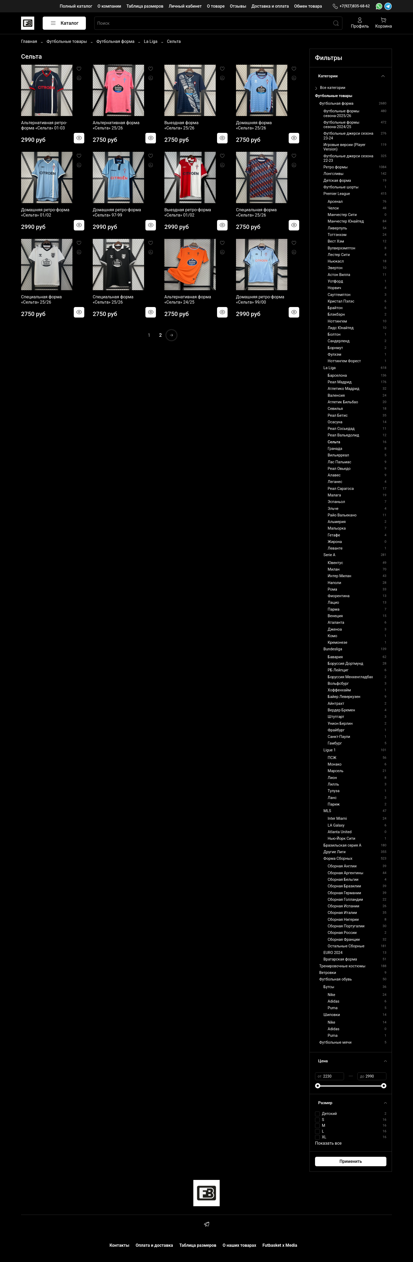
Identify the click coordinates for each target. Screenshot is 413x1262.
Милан (334, 569)
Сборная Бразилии (344, 886)
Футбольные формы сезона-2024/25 (341, 124)
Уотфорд (335, 281)
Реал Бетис (338, 415)
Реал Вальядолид (343, 435)
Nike (331, 995)
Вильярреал (338, 455)
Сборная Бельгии (343, 879)
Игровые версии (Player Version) (344, 147)
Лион (332, 778)
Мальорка (337, 528)
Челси (333, 208)
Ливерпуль (337, 228)
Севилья (335, 408)
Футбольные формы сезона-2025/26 (341, 113)
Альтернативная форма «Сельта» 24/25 (187, 299)
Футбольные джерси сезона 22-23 (348, 158)
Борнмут (335, 348)
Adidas (333, 1001)
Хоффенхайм (339, 690)
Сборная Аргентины (345, 873)
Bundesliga (332, 649)
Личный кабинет (185, 6)
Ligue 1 (329, 750)
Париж (334, 804)
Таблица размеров (144, 6)
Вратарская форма (340, 959)
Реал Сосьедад (341, 428)
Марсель (335, 771)
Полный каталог (76, 6)
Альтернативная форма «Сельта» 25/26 (116, 125)
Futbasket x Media (280, 1245)
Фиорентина (339, 596)
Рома (332, 589)
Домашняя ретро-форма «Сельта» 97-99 (117, 212)
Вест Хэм (336, 241)
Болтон (334, 334)
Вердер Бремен (341, 710)
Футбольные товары (67, 41)
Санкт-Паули (339, 737)
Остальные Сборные (346, 946)
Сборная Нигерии (343, 919)
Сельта (334, 442)
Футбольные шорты (340, 187)
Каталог (64, 23)
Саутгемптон (339, 295)
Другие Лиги (334, 852)
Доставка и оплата (270, 6)
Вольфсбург (338, 683)
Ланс (332, 798)
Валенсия (336, 395)
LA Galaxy (336, 825)
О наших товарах (239, 1245)
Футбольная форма (115, 41)
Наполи (334, 583)
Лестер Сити (339, 255)
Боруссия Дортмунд (345, 663)
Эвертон (335, 268)
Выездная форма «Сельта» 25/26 (181, 125)
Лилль (333, 784)
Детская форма (337, 180)
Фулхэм (334, 354)
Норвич (334, 288)
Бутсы (328, 987)
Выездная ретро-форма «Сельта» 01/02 (187, 212)
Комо (332, 636)
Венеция (335, 616)
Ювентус (335, 563)
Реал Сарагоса (341, 488)
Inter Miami (337, 818)
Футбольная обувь (335, 979)
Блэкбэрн (336, 314)
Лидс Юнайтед (340, 328)
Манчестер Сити (342, 215)
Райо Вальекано (342, 515)
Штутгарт (336, 717)
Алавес (334, 475)
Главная (29, 41)
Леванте (335, 548)
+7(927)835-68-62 (351, 6)
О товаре (216, 6)
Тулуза (334, 791)
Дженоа (335, 629)
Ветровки (327, 973)
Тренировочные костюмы (342, 966)
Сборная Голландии (345, 899)
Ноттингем (337, 321)
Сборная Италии (342, 913)
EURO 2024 (332, 953)
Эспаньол (336, 502)
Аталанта (336, 622)
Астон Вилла (339, 275)
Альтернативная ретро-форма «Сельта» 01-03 (44, 125)
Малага (334, 495)
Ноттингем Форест (344, 361)
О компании (109, 6)
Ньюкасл (336, 261)
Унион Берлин (340, 723)
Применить (351, 1161)
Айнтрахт (336, 703)
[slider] (318, 1086)
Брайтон (335, 308)
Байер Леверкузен (344, 697)
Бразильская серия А (342, 845)
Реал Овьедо (339, 468)
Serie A (329, 555)
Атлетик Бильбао (343, 402)
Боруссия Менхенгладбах (350, 677)
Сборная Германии (344, 893)
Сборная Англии (342, 866)
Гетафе (334, 535)
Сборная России (342, 933)
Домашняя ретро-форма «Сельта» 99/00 (260, 299)
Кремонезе (337, 642)
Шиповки (331, 1015)
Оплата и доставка (154, 1245)
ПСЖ (332, 758)
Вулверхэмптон (341, 248)
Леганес (335, 482)
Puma (332, 1008)
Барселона (337, 375)
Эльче (333, 508)
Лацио (333, 602)
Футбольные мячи (335, 1042)
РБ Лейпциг (338, 670)
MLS (327, 811)
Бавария (335, 657)
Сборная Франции (344, 939)
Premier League (336, 194)
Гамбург (335, 743)
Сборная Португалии (346, 926)
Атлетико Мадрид (343, 388)
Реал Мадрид (339, 382)
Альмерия (337, 522)
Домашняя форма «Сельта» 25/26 (254, 125)
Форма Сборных (337, 858)
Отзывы (238, 6)
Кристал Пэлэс (341, 301)
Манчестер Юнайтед (346, 221)
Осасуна (335, 422)
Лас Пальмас (339, 462)
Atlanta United (340, 832)
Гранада (335, 448)
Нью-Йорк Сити (341, 838)
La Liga (150, 41)
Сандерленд (339, 341)
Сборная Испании (343, 906)
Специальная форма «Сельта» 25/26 (256, 212)
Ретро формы (335, 167)
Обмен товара (308, 6)
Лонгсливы (333, 174)
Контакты (119, 1245)
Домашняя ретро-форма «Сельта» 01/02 (45, 212)
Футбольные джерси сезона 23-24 (348, 135)
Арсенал (335, 201)
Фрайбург (336, 730)
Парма (334, 609)
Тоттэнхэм (337, 235)
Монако (335, 764)
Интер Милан (339, 576)
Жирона (335, 542)
